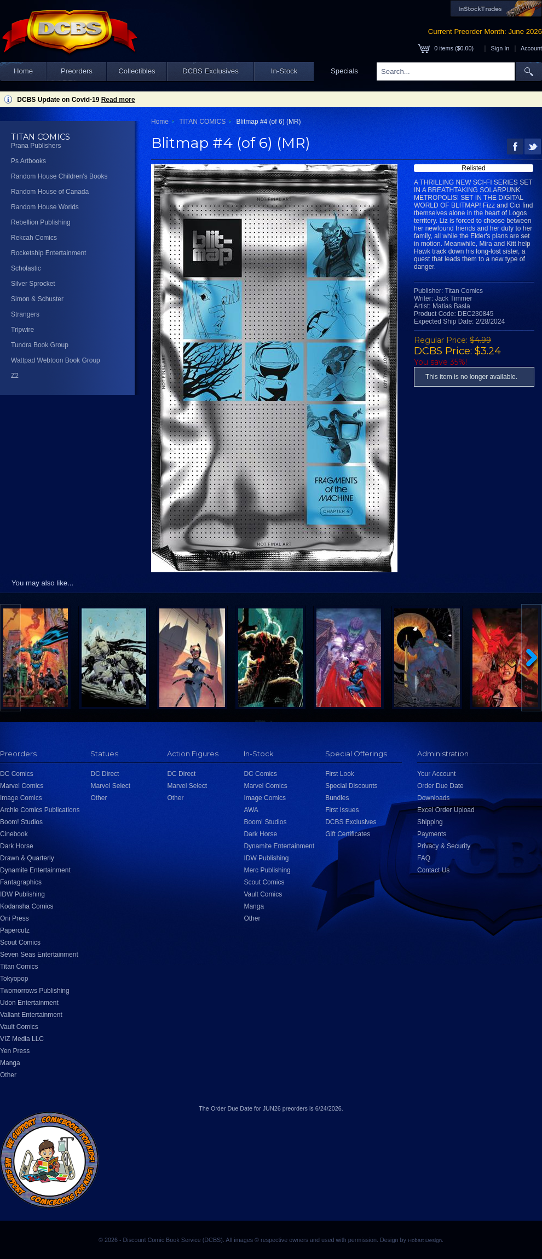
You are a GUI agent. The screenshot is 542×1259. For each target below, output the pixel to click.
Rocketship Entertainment (48, 253)
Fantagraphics (21, 882)
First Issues (342, 810)
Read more (118, 100)
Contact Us (433, 870)
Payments (431, 834)
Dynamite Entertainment (35, 870)
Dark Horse (16, 846)
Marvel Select (110, 786)
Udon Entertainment (29, 1003)
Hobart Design (425, 1240)
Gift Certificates (347, 834)
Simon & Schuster (37, 299)
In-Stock (284, 71)
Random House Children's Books (59, 176)
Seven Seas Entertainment (39, 954)
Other (8, 1075)
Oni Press (14, 918)
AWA (251, 810)
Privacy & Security (443, 846)
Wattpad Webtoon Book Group (55, 360)
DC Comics (16, 774)
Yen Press (15, 1051)
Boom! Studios (21, 822)
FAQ (423, 858)
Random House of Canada (50, 192)
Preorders (77, 71)
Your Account (436, 774)
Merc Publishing (267, 870)
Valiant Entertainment (31, 1015)
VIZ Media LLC (22, 1039)
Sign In (500, 48)
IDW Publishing (22, 894)
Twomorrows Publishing (35, 990)
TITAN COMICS (202, 121)
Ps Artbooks (28, 161)
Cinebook (14, 834)
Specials (344, 71)
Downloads (433, 798)
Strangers (25, 314)
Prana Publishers (36, 146)
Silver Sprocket (33, 284)
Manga (10, 1063)
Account (531, 48)
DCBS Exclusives (210, 71)
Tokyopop (14, 978)
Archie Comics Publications (39, 810)
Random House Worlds (45, 207)
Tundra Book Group (39, 345)
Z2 (15, 376)
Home (23, 71)
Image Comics (21, 798)
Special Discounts (351, 786)
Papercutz (15, 930)
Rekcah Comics (34, 238)
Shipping (430, 822)
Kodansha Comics (26, 906)
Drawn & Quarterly (27, 858)
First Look (339, 774)
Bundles (337, 798)
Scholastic (26, 268)
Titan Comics (19, 966)
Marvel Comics (21, 786)
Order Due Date (440, 786)
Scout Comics (20, 942)
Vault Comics (19, 1027)
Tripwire (22, 330)
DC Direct (104, 774)
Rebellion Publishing (41, 222)
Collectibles (136, 71)
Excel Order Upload (446, 810)
